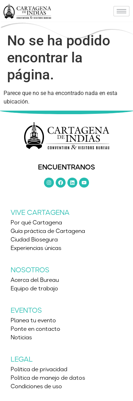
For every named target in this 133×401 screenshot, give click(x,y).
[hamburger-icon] (121, 11)
